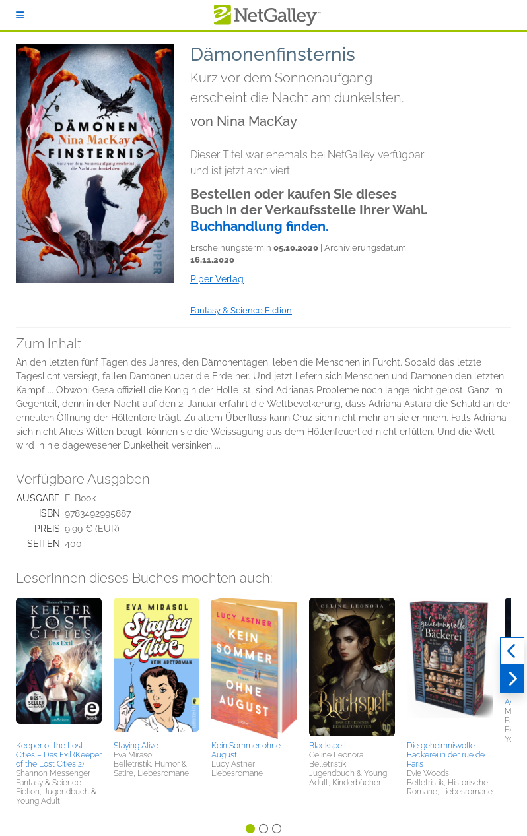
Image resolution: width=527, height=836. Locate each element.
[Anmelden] (20, 15)
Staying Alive (136, 745)
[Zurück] (512, 651)
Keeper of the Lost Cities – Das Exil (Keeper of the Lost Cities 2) (59, 755)
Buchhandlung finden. (259, 226)
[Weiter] (512, 679)
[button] (59, 667)
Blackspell (327, 745)
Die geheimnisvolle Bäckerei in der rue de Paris (446, 755)
